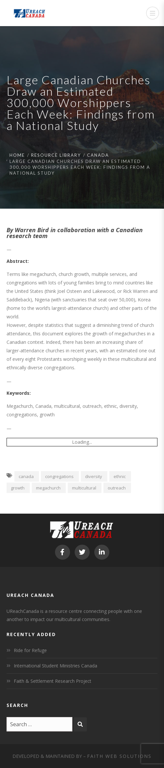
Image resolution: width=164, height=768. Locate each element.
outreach (117, 488)
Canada (98, 155)
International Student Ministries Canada (55, 666)
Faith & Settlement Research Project (52, 681)
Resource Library (56, 155)
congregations (59, 476)
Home (17, 155)
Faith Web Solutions (119, 756)
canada (26, 476)
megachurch (48, 488)
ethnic (120, 476)
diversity (93, 476)
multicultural (84, 488)
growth (18, 488)
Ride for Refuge (30, 650)
